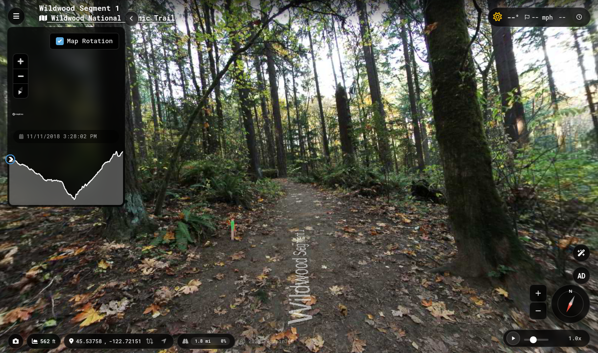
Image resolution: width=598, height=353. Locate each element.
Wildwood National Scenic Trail (106, 18)
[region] (66, 78)
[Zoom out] (20, 76)
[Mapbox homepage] (18, 118)
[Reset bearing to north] (20, 90)
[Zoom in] (20, 61)
